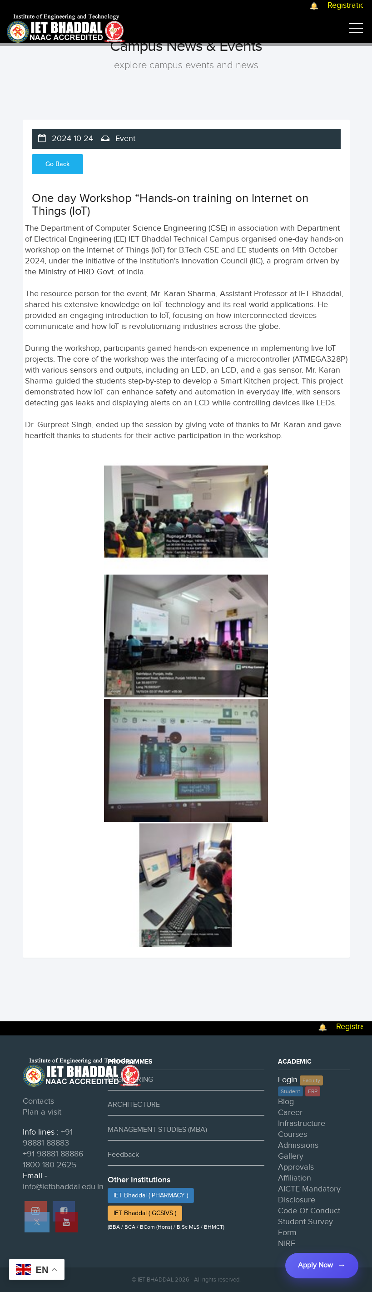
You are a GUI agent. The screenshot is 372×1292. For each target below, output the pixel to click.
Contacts (38, 1101)
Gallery (290, 1156)
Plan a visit (42, 1112)
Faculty (311, 1080)
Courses (292, 1134)
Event (124, 138)
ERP (312, 1091)
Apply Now (315, 1265)
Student (290, 1091)
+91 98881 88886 (53, 1154)
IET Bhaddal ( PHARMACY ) (151, 1195)
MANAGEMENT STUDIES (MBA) (157, 1129)
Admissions (298, 1145)
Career (290, 1112)
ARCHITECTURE (134, 1104)
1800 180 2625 (50, 1165)
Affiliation (294, 1178)
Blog (286, 1101)
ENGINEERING (130, 1079)
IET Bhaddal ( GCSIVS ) (145, 1213)
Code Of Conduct (309, 1211)
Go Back (57, 164)
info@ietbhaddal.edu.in (63, 1186)
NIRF (286, 1243)
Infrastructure (301, 1123)
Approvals (296, 1167)
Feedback (123, 1155)
